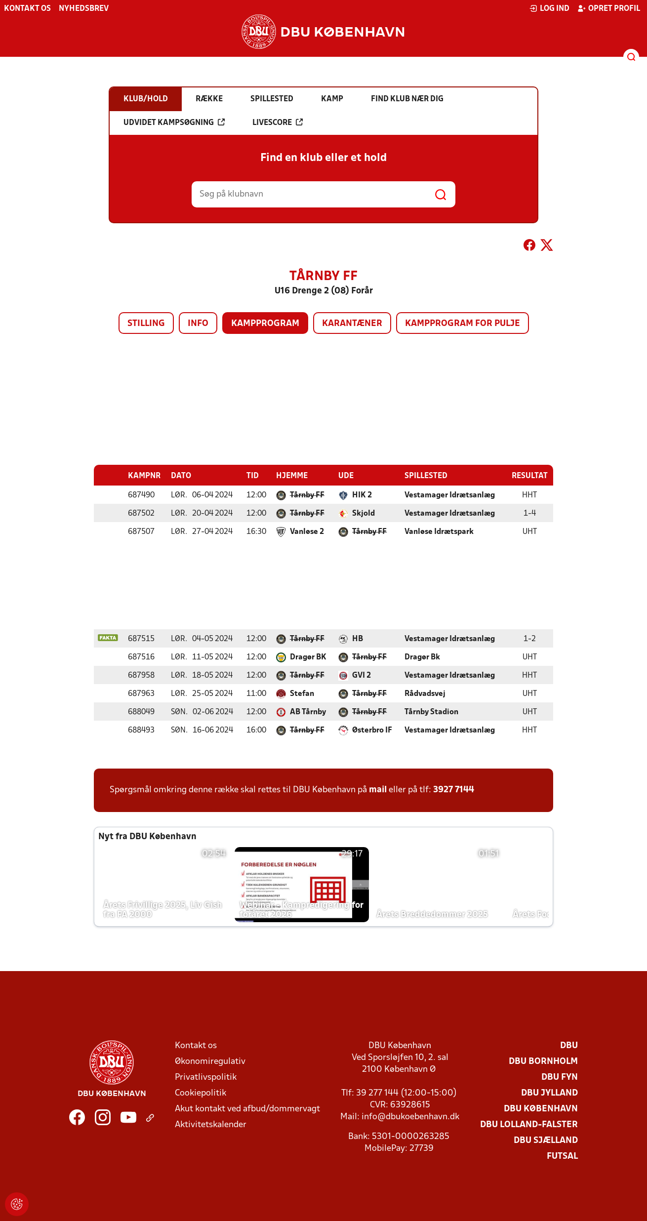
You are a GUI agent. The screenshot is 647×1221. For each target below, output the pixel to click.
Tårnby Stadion (431, 711)
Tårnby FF (307, 494)
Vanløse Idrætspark (439, 531)
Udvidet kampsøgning (174, 122)
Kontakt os (27, 8)
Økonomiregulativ (210, 1061)
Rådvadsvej (424, 693)
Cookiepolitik (200, 1093)
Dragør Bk (422, 656)
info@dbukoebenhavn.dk (410, 1116)
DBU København (541, 1108)
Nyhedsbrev (84, 8)
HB (357, 638)
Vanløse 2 (307, 531)
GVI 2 (361, 675)
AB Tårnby (308, 711)
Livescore (277, 122)
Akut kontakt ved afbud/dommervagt (247, 1108)
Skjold (363, 513)
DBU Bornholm (543, 1061)
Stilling (146, 324)
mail (378, 789)
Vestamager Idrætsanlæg (449, 494)
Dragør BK (308, 656)
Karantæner (352, 324)
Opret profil (608, 8)
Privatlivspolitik (206, 1077)
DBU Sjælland (546, 1140)
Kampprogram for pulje (462, 324)
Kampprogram (265, 324)
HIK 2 (362, 494)
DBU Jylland (549, 1093)
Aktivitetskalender (210, 1124)
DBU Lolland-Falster (529, 1124)
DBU (569, 1045)
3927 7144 (453, 789)
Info (198, 324)
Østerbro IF (372, 730)
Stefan (302, 693)
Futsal (562, 1156)
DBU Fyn (559, 1077)
